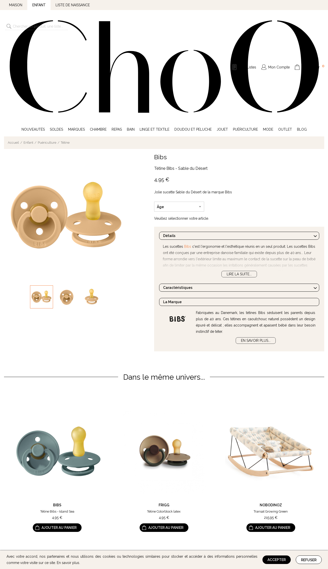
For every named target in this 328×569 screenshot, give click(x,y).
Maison (15, 5)
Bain (131, 47)
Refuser (308, 560)
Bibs (160, 74)
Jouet (222, 47)
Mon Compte (279, 26)
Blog (302, 47)
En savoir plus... (255, 258)
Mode (268, 47)
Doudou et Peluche (193, 47)
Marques (76, 47)
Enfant (39, 5)
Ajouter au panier (59, 446)
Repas (117, 47)
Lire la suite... (239, 192)
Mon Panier (313, 25)
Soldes (56, 47)
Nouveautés (33, 47)
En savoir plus (68, 563)
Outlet (285, 47)
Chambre (98, 47)
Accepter (276, 560)
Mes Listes (247, 26)
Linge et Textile (154, 47)
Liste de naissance (73, 5)
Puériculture (245, 47)
